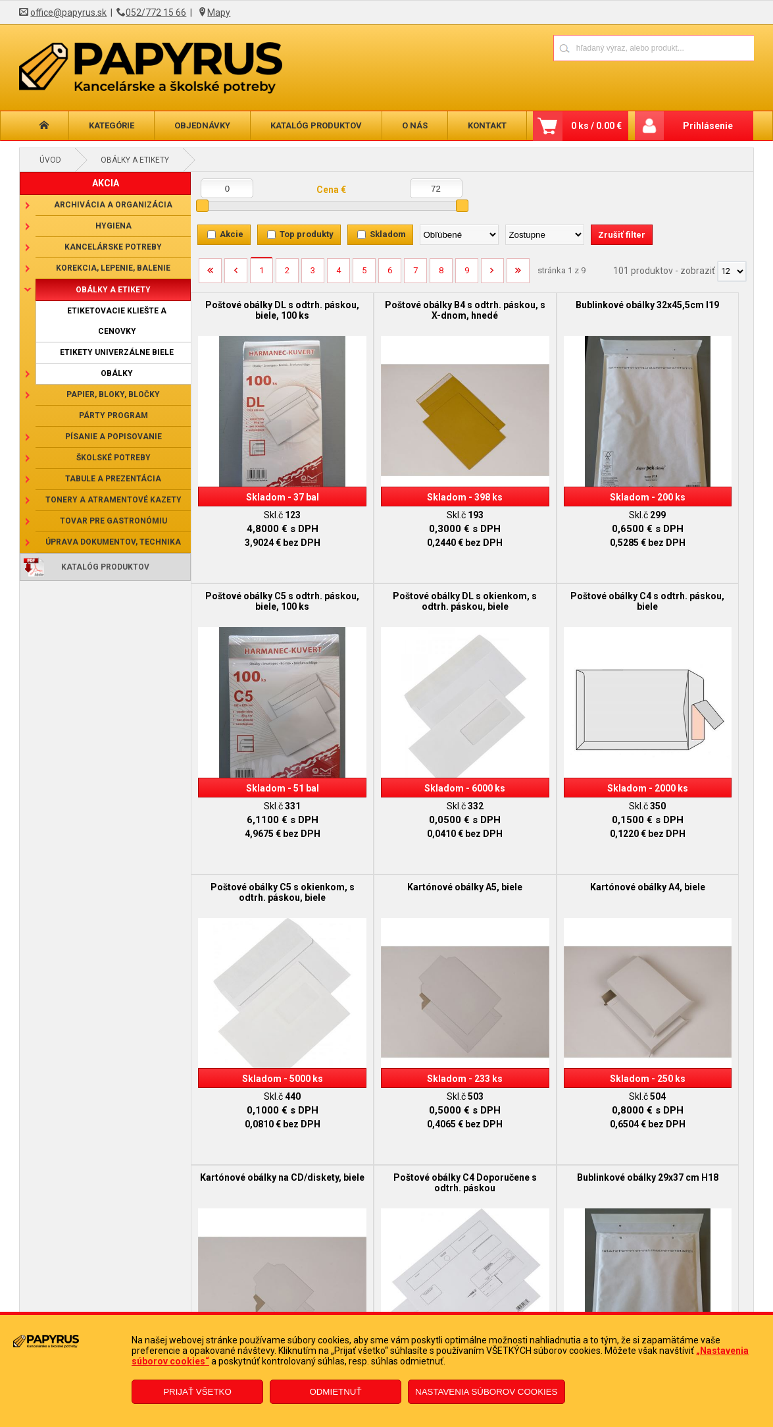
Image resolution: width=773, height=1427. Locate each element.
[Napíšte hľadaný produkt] (607, 48)
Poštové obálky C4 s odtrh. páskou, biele (402, 595)
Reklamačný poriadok (143, 1310)
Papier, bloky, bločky (113, 394)
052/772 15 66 (156, 12)
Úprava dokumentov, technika (113, 542)
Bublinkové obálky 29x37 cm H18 (683, 880)
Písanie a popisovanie (113, 436)
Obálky (117, 373)
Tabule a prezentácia (113, 478)
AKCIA (105, 183)
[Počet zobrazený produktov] (732, 271)
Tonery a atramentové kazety (113, 499)
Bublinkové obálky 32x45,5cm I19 (542, 310)
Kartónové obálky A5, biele (682, 590)
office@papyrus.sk (68, 12)
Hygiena (113, 225)
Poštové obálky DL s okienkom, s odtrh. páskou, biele (261, 600)
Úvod (50, 160)
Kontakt (487, 125)
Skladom (388, 234)
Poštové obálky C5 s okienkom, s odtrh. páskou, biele (542, 600)
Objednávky (202, 125)
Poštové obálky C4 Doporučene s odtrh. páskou (542, 880)
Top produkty (307, 234)
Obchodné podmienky (144, 1290)
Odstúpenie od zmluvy (330, 1310)
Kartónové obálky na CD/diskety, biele (401, 880)
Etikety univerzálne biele (117, 352)
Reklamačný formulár (329, 1290)
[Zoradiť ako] (544, 235)
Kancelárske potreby (113, 247)
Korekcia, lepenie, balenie (113, 268)
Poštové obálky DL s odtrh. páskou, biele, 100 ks (261, 310)
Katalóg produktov (316, 125)
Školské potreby (113, 457)
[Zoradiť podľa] (459, 235)
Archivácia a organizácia (113, 204)
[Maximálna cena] (436, 188)
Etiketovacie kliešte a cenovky (116, 321)
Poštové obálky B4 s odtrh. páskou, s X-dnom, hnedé (401, 310)
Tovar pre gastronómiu (113, 520)
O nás (415, 125)
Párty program (113, 415)
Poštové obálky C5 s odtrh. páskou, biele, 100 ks (682, 310)
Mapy (218, 12)
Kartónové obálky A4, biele (261, 875)
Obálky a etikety (135, 160)
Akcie (231, 234)
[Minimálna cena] (227, 188)
